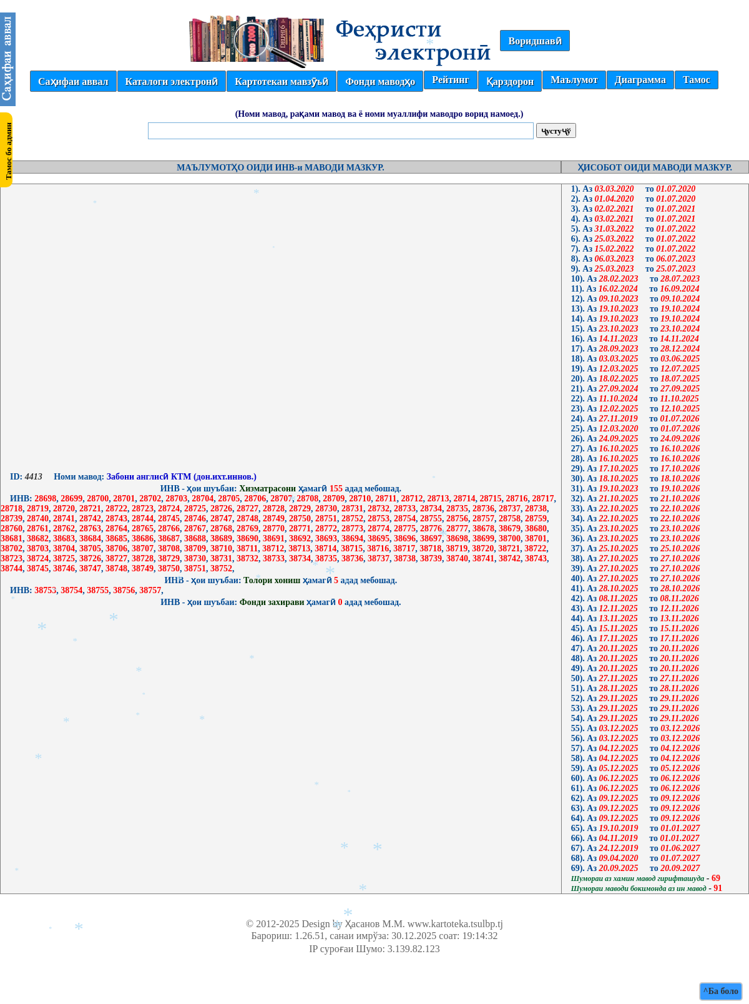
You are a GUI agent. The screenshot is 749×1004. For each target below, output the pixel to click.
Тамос (696, 79)
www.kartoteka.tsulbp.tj (455, 923)
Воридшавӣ (534, 41)
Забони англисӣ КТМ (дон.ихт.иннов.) (180, 476)
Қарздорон (510, 81)
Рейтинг (450, 79)
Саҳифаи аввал (73, 81)
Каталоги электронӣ (171, 81)
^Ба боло (720, 991)
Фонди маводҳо (380, 81)
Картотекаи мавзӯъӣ (281, 81)
